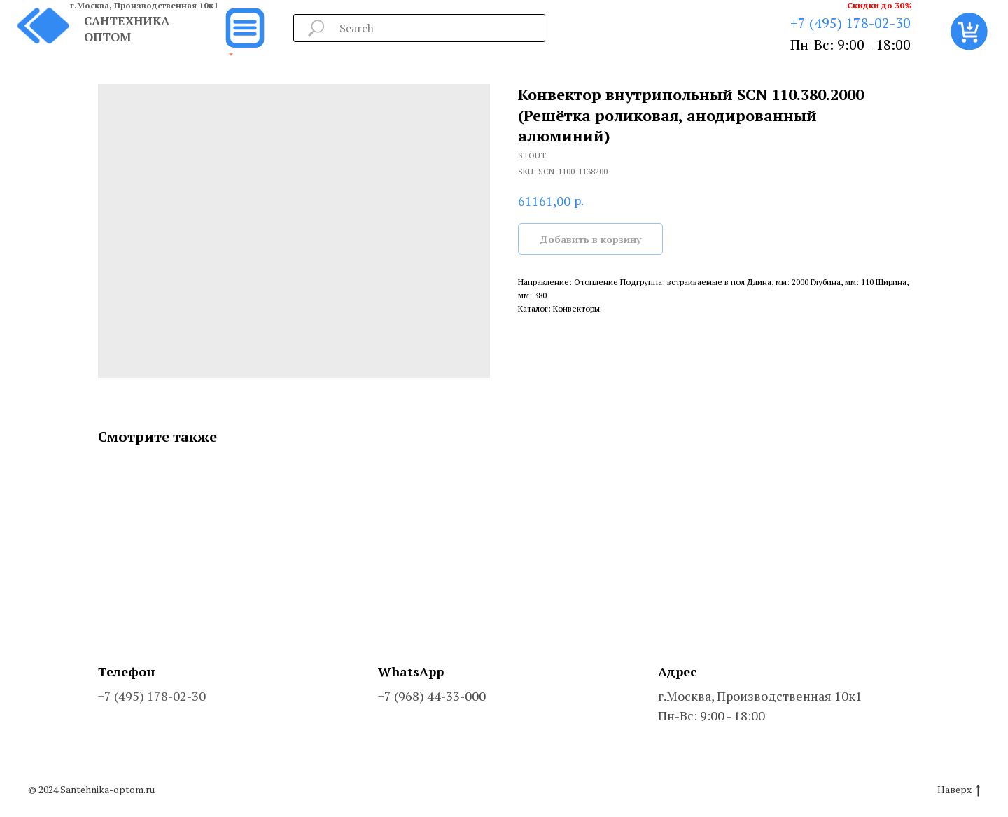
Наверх (958, 790)
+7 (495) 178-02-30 (850, 22)
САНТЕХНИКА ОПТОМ (126, 29)
